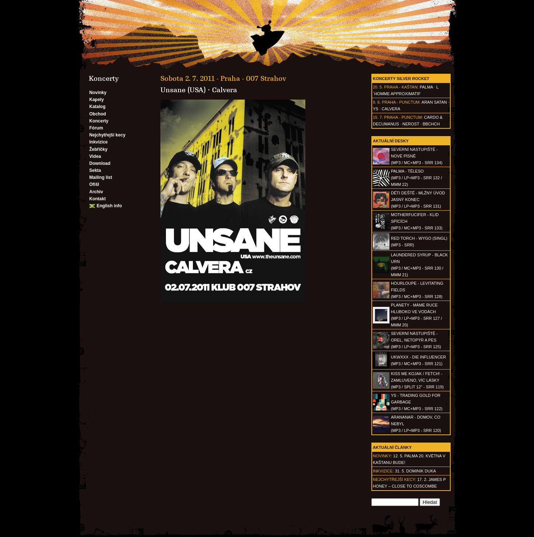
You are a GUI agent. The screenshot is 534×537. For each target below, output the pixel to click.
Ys (375, 109)
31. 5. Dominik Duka (415, 471)
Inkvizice (98, 142)
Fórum (96, 128)
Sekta (95, 170)
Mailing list (100, 177)
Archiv (96, 191)
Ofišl (94, 184)
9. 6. (377, 102)
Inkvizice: (383, 471)
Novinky (98, 92)
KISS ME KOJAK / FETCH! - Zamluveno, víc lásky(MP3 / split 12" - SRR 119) (417, 380)
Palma (426, 87)
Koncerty (98, 121)
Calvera (391, 109)
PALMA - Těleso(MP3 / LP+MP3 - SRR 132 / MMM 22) (416, 178)
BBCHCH (431, 124)
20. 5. (378, 87)
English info (109, 205)
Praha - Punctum (400, 102)
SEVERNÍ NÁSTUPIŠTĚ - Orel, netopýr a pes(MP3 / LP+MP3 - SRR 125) (416, 340)
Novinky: (382, 456)
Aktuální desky (391, 141)
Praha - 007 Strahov (253, 79)
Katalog (97, 106)
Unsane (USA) (183, 90)
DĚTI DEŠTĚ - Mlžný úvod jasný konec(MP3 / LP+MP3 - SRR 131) (418, 199)
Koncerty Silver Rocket (401, 78)
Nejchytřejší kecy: (394, 479)
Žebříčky (98, 149)
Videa (95, 156)
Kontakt (97, 198)
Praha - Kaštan (400, 87)
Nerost (410, 124)
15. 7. (378, 117)
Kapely (96, 99)
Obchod (97, 114)
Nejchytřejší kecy (107, 135)
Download (99, 163)
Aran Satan (434, 102)
